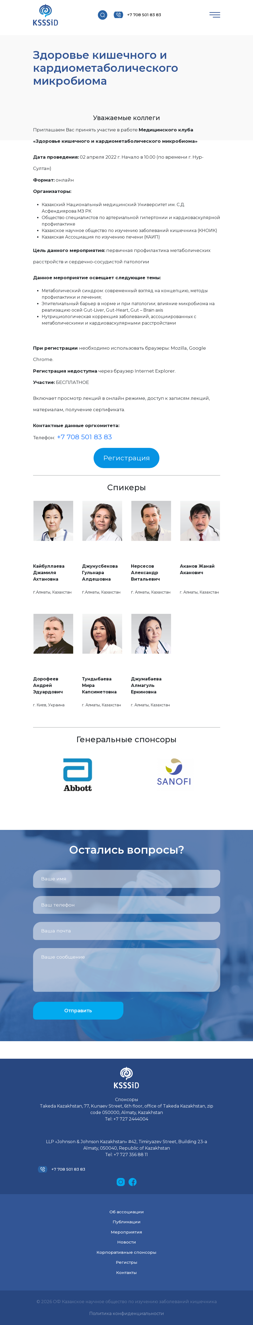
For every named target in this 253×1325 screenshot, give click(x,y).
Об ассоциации (126, 1211)
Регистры (126, 1262)
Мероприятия (126, 1232)
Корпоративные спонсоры (126, 1252)
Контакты (126, 1272)
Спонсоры (126, 1099)
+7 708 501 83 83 (144, 14)
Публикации (127, 1221)
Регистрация (126, 458)
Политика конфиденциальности (126, 1313)
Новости (126, 1242)
